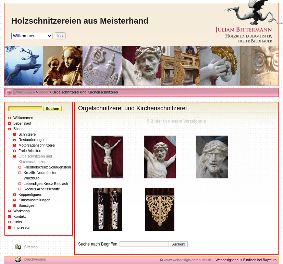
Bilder (43, 92)
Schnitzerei (28, 134)
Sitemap (31, 247)
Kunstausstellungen (34, 200)
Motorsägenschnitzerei (37, 145)
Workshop (21, 211)
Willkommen (25, 92)
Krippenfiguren (30, 194)
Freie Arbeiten (30, 151)
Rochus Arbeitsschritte (42, 189)
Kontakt (19, 216)
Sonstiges (27, 205)
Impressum (22, 227)
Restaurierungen (32, 140)
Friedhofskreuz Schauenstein (47, 167)
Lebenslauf (22, 123)
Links (17, 222)
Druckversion (35, 259)
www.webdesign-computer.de (188, 260)
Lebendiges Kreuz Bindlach (46, 183)
